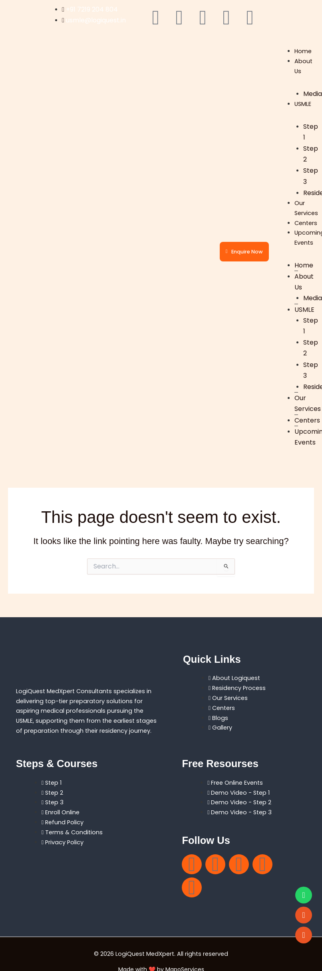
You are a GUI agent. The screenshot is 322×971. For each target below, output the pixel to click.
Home (303, 51)
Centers (305, 223)
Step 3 (310, 176)
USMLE (302, 104)
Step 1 (310, 132)
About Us (304, 282)
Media (312, 93)
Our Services (307, 403)
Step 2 (310, 154)
